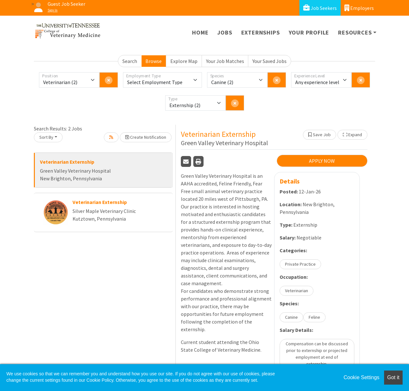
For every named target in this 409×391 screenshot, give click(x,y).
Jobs (224, 32)
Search (129, 61)
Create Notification (145, 137)
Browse (153, 61)
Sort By (46, 137)
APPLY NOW (322, 161)
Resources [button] (355, 32)
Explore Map (183, 61)
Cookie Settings (361, 377)
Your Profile (309, 32)
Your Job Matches (225, 61)
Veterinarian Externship (67, 162)
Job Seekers (320, 8)
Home (200, 32)
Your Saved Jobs (269, 61)
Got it (393, 377)
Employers (359, 8)
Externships (260, 32)
